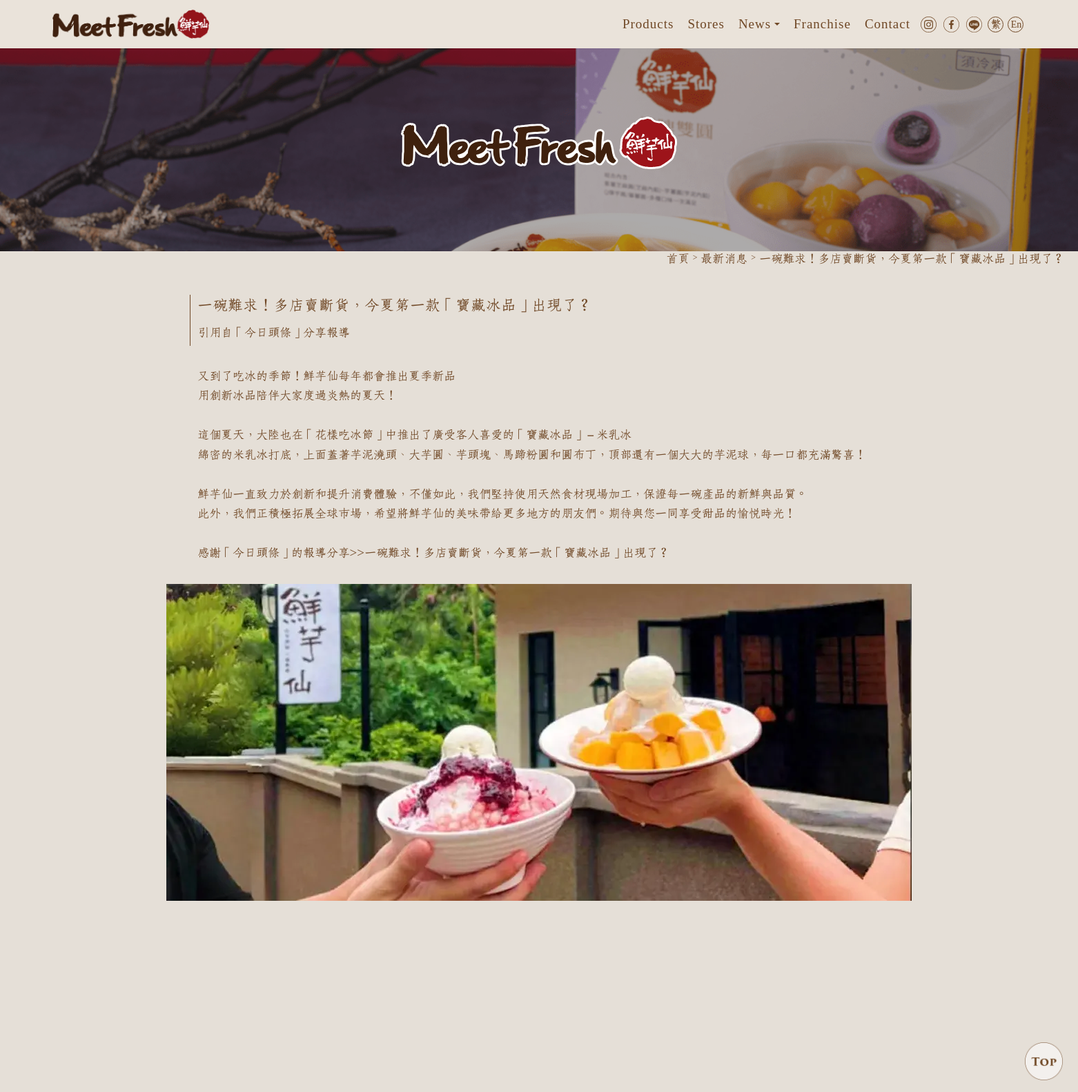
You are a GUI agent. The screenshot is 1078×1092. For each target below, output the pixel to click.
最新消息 (723, 259)
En (1016, 25)
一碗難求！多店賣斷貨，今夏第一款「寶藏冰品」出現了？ (516, 553)
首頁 (677, 259)
